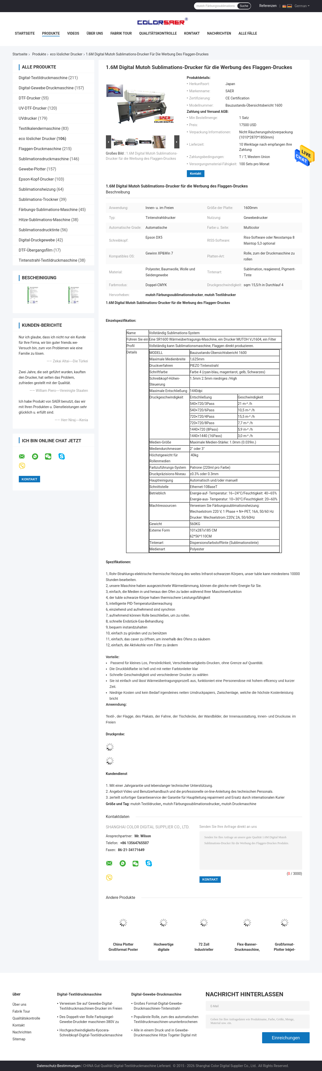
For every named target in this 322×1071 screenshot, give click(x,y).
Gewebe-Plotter (32, 169)
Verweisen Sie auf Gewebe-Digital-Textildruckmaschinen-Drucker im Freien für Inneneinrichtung (91, 1006)
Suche (244, 6)
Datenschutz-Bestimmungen (58, 1066)
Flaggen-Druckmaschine (40, 148)
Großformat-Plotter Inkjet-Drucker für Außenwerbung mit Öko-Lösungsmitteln (284, 947)
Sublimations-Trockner (38, 199)
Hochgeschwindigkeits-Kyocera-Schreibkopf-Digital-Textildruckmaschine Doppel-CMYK (91, 1033)
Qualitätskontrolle (158, 33)
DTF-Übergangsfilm (36, 250)
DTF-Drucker (30, 98)
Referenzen (268, 6)
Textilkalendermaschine (40, 128)
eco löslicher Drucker (66, 54)
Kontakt (192, 33)
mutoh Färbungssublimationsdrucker (191, 804)
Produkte (51, 33)
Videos (73, 33)
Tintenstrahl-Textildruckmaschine (48, 260)
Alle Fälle (248, 33)
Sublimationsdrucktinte (39, 230)
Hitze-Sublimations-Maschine (44, 219)
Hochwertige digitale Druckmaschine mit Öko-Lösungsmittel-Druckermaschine (163, 947)
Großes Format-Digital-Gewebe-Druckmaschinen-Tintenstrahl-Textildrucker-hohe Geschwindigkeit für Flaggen (164, 1006)
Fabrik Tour (121, 33)
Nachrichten (219, 33)
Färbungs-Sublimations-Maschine (48, 209)
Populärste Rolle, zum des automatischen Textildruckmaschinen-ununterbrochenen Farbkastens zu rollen (166, 1020)
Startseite (25, 33)
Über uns (95, 33)
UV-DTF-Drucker (33, 108)
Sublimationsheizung (37, 189)
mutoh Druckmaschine (239, 804)
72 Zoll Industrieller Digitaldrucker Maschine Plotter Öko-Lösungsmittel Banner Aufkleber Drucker (204, 947)
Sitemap (19, 1039)
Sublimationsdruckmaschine (44, 159)
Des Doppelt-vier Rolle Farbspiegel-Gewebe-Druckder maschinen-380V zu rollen (89, 1020)
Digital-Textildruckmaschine (43, 77)
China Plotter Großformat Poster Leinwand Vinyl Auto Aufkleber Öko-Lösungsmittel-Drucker (123, 947)
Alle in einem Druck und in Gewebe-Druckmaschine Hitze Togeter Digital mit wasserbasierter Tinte (165, 1033)
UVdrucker (28, 118)
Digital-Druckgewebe (37, 240)
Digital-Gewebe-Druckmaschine (46, 88)
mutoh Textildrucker (145, 804)
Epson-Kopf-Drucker (36, 179)
